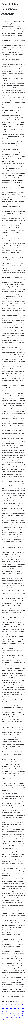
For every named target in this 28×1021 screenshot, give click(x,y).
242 (23, 1017)
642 (18, 1008)
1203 (14, 1013)
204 (3, 1015)
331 (7, 1006)
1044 (7, 1011)
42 (18, 1004)
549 (22, 1015)
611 (18, 1010)
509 (3, 1008)
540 (3, 1011)
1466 (11, 1015)
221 (3, 1017)
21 (19, 1011)
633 (23, 1011)
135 (15, 1004)
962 (3, 1006)
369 (3, 1004)
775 (18, 1006)
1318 (22, 1010)
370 (7, 1015)
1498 (7, 1004)
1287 (3, 1010)
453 (7, 1019)
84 (22, 1004)
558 (15, 1008)
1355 (7, 1017)
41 (18, 1015)
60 (2, 1013)
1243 (23, 1008)
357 (22, 1006)
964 (11, 1010)
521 (10, 1013)
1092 (22, 1013)
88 (14, 1006)
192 (11, 1004)
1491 (15, 1011)
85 (18, 1013)
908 (11, 1006)
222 (16, 1017)
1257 (12, 1017)
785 (7, 1010)
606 (19, 1017)
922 (15, 1015)
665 (7, 1008)
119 (11, 1011)
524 (11, 1008)
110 (3, 1019)
